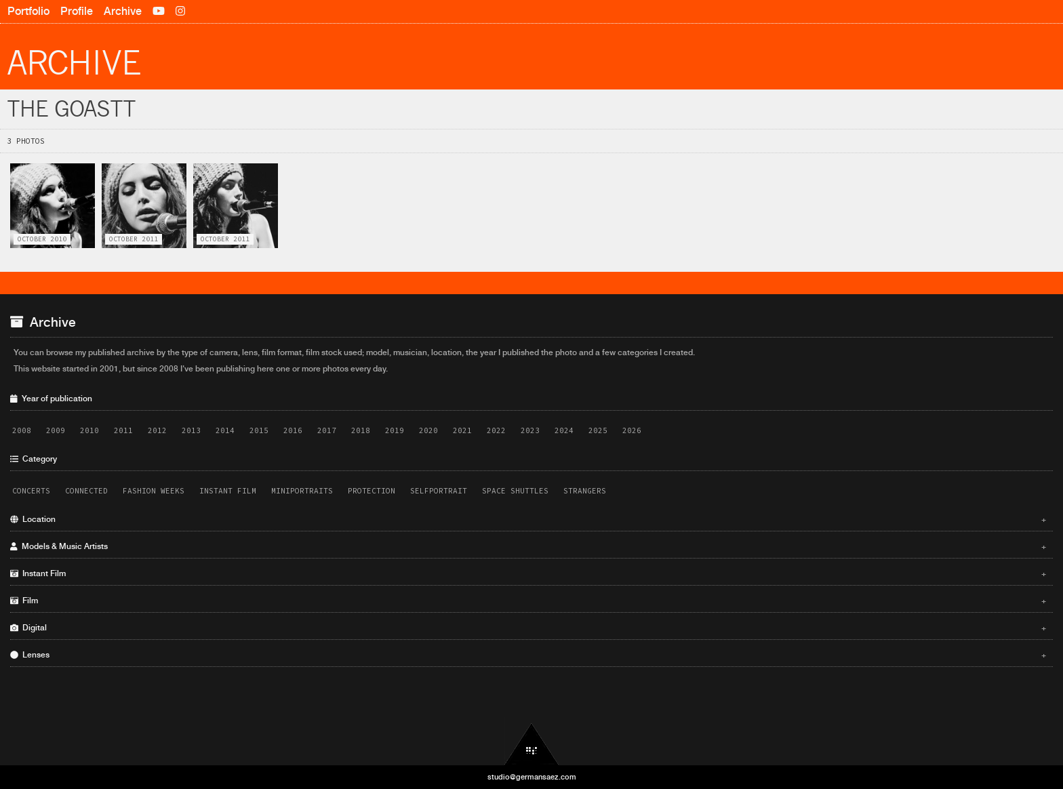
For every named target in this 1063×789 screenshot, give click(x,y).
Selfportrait (438, 490)
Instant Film (227, 490)
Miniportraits (302, 490)
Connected (86, 490)
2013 (191, 430)
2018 (360, 430)
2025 (597, 430)
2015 (258, 430)
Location (528, 519)
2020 (428, 430)
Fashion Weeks (153, 490)
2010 (89, 430)
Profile (76, 11)
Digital (528, 627)
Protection (371, 490)
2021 (462, 430)
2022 (496, 430)
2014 (225, 430)
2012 (157, 430)
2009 (55, 430)
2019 (394, 430)
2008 (21, 430)
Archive (123, 11)
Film (528, 600)
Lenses (528, 655)
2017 (326, 430)
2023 (530, 430)
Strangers (584, 490)
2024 (564, 430)
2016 (292, 430)
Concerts (31, 490)
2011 (123, 430)
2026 (631, 430)
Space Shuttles (515, 490)
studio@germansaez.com (531, 777)
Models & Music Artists (528, 546)
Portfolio (28, 11)
